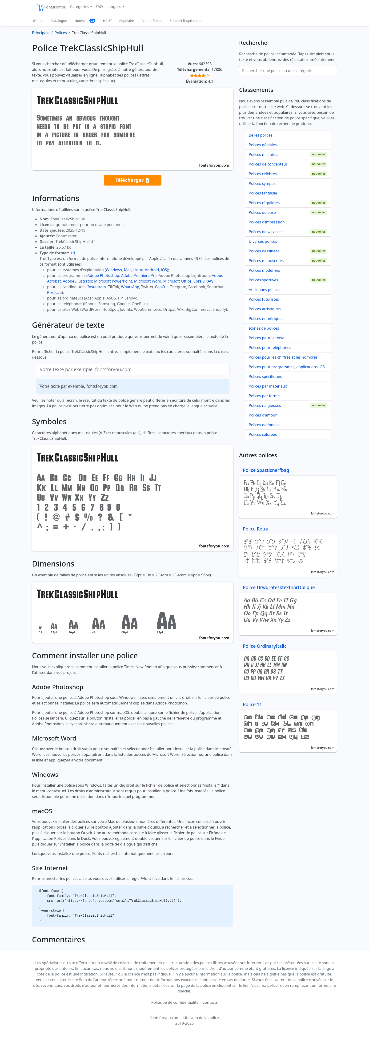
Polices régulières (264, 202)
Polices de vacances (266, 231)
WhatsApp (130, 286)
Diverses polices (263, 241)
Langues (114, 6)
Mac (127, 269)
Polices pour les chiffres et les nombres (283, 357)
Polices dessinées (264, 251)
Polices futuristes (264, 299)
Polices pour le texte (266, 337)
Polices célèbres (263, 173)
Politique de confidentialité (175, 1002)
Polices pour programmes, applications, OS (287, 366)
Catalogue (59, 20)
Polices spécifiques (265, 376)
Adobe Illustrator (77, 281)
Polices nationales (264, 424)
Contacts (210, 1002)
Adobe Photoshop (103, 275)
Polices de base (262, 212)
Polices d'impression (267, 222)
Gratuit (38, 20)
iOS (164, 269)
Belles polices (261, 135)
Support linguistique (185, 20)
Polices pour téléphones (270, 347)
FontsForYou (51, 7)
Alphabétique (151, 20)
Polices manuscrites (266, 260)
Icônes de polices (264, 328)
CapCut (161, 286)
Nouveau (85, 20)
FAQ (99, 6)
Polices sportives (263, 280)
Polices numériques (266, 318)
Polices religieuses (265, 405)
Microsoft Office (177, 281)
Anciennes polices (264, 289)
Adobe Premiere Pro (139, 275)
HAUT (107, 20)
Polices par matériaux (268, 386)
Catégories (79, 6)
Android (152, 269)
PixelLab (54, 292)
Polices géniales (263, 144)
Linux (138, 269)
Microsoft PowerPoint (113, 281)
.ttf (72, 252)
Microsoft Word (147, 281)
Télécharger (132, 180)
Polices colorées (263, 434)
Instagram (97, 286)
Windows (114, 269)
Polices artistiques (265, 309)
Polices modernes (264, 270)
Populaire (126, 20)
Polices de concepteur (268, 164)
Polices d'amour (263, 415)
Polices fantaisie (263, 193)
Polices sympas (262, 183)
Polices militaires (263, 154)
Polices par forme (264, 395)
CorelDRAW (203, 281)
